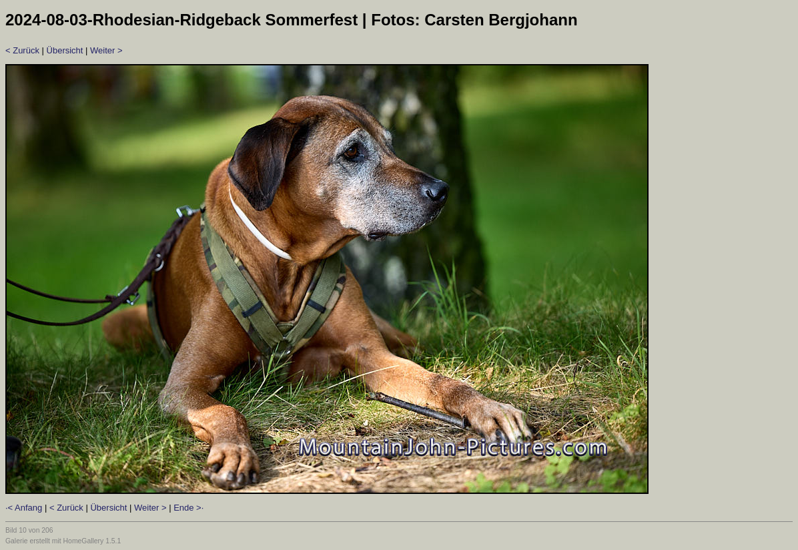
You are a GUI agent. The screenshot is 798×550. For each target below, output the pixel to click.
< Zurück (22, 50)
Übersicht (65, 50)
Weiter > (106, 50)
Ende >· (188, 508)
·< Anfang (23, 508)
